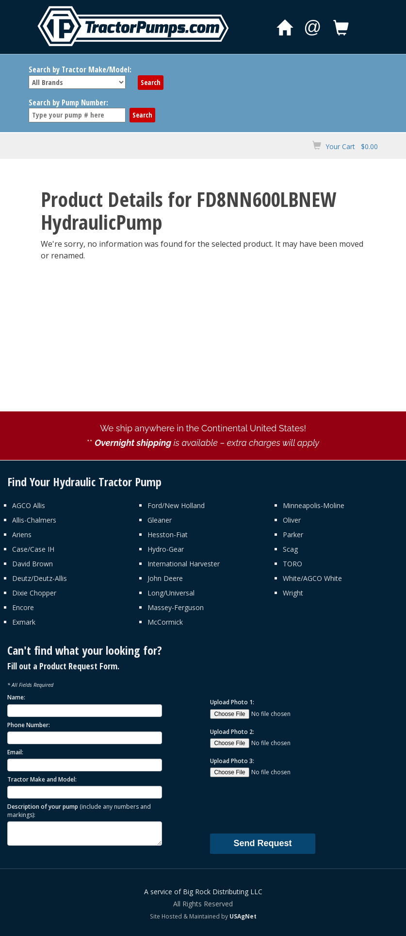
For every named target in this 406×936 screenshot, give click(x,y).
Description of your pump (79, 810)
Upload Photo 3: (232, 761)
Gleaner (159, 520)
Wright (293, 592)
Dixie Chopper (34, 592)
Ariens (22, 534)
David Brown (32, 563)
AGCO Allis (28, 505)
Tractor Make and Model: (42, 779)
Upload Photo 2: (232, 732)
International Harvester (183, 563)
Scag (290, 549)
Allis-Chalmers (34, 520)
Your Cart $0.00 (351, 146)
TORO (292, 563)
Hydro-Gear (165, 549)
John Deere (165, 578)
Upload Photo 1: (232, 702)
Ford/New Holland (176, 505)
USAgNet (243, 916)
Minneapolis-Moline (313, 505)
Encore (23, 607)
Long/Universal (171, 592)
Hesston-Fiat (167, 534)
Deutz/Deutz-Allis (39, 578)
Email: (15, 752)
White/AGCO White (312, 578)
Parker (293, 534)
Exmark (23, 622)
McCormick (165, 622)
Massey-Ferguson (175, 607)
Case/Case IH (33, 549)
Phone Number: (28, 725)
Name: (16, 697)
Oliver (292, 520)
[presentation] (283, 805)
